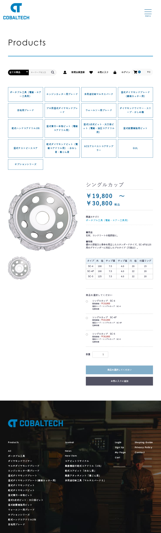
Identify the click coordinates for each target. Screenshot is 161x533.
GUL (135, 148)
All (9, 451)
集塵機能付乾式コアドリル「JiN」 (84, 466)
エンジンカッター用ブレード (62, 94)
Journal (69, 443)
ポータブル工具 (16, 456)
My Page (120, 453)
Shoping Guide (144, 443)
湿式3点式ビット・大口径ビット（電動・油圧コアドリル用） (98, 128)
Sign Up (119, 448)
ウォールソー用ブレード (99, 110)
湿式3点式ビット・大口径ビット (25, 500)
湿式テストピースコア (26, 148)
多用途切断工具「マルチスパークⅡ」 (85, 480)
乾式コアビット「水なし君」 (80, 471)
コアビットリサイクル (77, 461)
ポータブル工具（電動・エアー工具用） (25, 94)
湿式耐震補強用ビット (135, 128)
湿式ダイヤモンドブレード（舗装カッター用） (135, 94)
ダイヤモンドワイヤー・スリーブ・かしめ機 (135, 110)
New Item (71, 456)
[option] (43, 217)
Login (118, 443)
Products (13, 443)
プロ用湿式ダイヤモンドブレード (62, 110)
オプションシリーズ (25, 164)
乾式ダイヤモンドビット (21, 490)
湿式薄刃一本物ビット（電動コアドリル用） (62, 128)
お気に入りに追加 (119, 381)
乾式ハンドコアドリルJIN (26, 128)
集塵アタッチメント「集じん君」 (83, 476)
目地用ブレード (25, 110)
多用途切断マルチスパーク (98, 94)
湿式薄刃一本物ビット (20, 495)
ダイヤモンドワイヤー (20, 461)
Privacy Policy (144, 448)
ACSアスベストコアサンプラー (98, 148)
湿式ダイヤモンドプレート (22, 476)
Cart (117, 458)
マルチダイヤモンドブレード (23, 466)
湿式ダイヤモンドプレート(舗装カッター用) (32, 480)
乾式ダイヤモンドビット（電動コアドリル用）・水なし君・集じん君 (62, 148)
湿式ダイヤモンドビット (21, 485)
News (68, 451)
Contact (140, 453)
